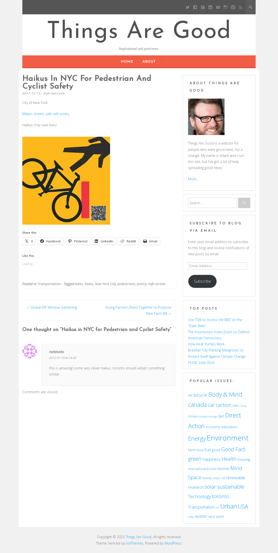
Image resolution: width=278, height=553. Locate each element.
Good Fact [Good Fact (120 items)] (233, 449)
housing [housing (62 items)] (244, 459)
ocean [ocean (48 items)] (216, 478)
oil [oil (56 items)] (223, 478)
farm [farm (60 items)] (192, 450)
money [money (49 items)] (207, 478)
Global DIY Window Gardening (51, 307)
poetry (142, 283)
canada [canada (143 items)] (197, 404)
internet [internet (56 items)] (223, 468)
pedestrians (126, 283)
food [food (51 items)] (200, 450)
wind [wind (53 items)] (211, 516)
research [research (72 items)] (196, 487)
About (149, 62)
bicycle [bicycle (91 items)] (200, 395)
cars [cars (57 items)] (235, 405)
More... (193, 179)
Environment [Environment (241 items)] (228, 438)
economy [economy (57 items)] (213, 427)
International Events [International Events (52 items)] (202, 469)
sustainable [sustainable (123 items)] (230, 486)
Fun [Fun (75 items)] (207, 449)
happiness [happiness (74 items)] (211, 459)
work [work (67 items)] (220, 516)
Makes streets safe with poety (45, 113)
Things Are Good (139, 32)
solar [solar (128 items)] (210, 486)
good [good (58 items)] (216, 450)
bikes (79, 283)
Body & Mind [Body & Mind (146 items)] (225, 394)
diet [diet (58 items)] (221, 416)
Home (127, 62)
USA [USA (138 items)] (243, 506)
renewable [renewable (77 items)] (235, 477)
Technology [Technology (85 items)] (199, 496)
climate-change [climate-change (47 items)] (207, 416)
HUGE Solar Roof (201, 362)
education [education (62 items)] (229, 426)
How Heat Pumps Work (206, 344)
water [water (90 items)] (201, 516)
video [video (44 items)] (191, 517)
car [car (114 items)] (211, 404)
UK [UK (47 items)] (217, 507)
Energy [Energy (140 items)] (197, 438)
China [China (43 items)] (243, 406)
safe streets (156, 283)
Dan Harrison (54, 93)
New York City (105, 283)
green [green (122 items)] (194, 458)
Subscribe (202, 281)
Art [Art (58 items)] (190, 395)
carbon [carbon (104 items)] (223, 404)
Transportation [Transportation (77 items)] (201, 507)
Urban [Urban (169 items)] (228, 506)
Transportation (49, 283)
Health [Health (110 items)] (229, 458)
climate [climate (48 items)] (192, 416)
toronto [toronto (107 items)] (220, 496)
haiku (89, 283)
